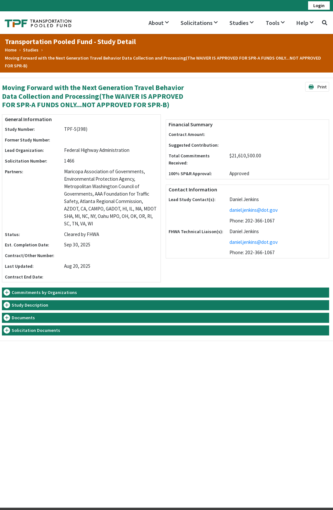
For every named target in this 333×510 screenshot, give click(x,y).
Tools (275, 23)
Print (317, 87)
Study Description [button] (30, 305)
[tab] (165, 293)
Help (305, 23)
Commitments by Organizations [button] (44, 292)
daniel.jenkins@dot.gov (253, 210)
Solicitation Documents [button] (36, 330)
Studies (241, 23)
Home (11, 50)
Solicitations (199, 23)
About (159, 23)
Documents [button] (23, 318)
